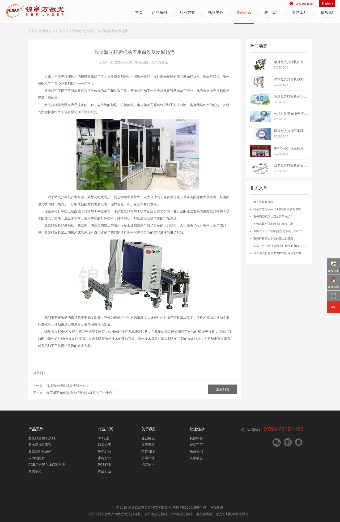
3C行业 (103, 438)
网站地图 (217, 507)
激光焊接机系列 (39, 445)
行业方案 (187, 14)
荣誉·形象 (148, 451)
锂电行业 (104, 451)
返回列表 (222, 389)
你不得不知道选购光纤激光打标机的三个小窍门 (81, 393)
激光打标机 (132, 514)
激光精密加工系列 (41, 438)
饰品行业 (104, 471)
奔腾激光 (35, 471)
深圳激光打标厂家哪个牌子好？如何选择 (303, 131)
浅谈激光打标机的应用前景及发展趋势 (302, 165)
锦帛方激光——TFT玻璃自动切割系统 (277, 209)
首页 (139, 14)
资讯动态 (243, 14)
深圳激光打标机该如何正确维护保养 (300, 79)
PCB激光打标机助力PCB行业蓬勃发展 (277, 253)
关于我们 (271, 14)
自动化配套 (36, 458)
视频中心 (215, 14)
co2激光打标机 (182, 514)
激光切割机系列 (39, 451)
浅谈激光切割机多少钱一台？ (67, 386)
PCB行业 (104, 464)
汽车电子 (104, 445)
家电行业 (104, 458)
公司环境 (148, 458)
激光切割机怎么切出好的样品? (272, 216)
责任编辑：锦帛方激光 (151, 62)
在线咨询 (333, 265)
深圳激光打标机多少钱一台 (294, 96)
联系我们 (328, 14)
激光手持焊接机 (263, 202)
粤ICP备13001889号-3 (189, 507)
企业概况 (148, 438)
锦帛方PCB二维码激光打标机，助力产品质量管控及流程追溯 (292, 231)
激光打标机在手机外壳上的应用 (273, 238)
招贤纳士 (148, 464)
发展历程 (148, 445)
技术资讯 (62, 31)
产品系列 (159, 14)
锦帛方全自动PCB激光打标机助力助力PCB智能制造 (286, 246)
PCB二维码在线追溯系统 (46, 464)
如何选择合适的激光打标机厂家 (273, 224)
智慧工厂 (299, 14)
